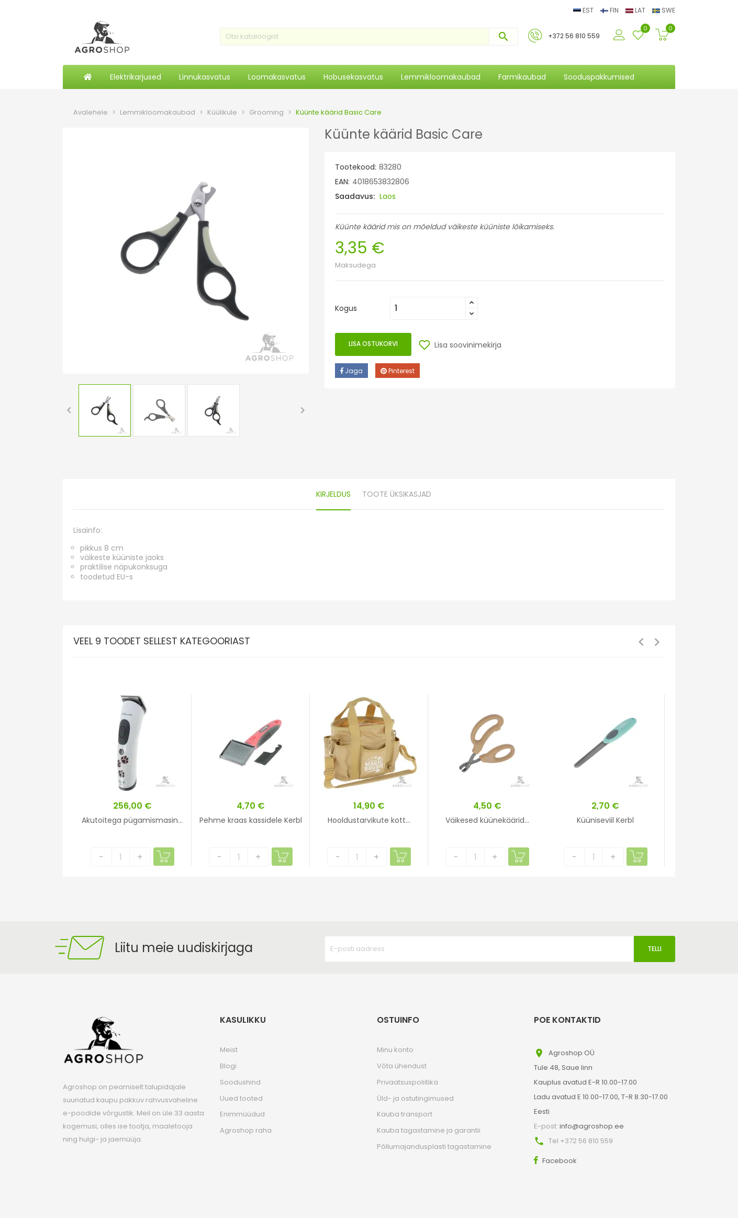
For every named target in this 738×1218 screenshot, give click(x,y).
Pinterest (398, 370)
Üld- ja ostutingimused (415, 1098)
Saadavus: (355, 196)
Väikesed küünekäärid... (487, 820)
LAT (636, 10)
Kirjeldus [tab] (333, 494)
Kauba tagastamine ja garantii (428, 1130)
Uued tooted (241, 1098)
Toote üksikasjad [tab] (396, 494)
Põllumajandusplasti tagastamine (434, 1147)
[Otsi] (369, 37)
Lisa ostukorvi (373, 343)
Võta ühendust (402, 1066)
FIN (610, 10)
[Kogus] (428, 308)
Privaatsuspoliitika (407, 1082)
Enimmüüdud (242, 1114)
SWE (663, 10)
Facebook (559, 1161)
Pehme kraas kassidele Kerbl (250, 820)
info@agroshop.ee (592, 1126)
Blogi (228, 1066)
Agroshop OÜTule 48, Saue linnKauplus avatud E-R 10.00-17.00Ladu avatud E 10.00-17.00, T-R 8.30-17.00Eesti (601, 1082)
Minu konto (395, 1050)
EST (584, 10)
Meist (229, 1050)
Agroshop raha (246, 1130)
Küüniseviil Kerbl (605, 820)
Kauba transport (404, 1114)
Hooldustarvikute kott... (369, 820)
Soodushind (240, 1082)
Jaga (351, 370)
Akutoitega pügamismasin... (132, 820)
